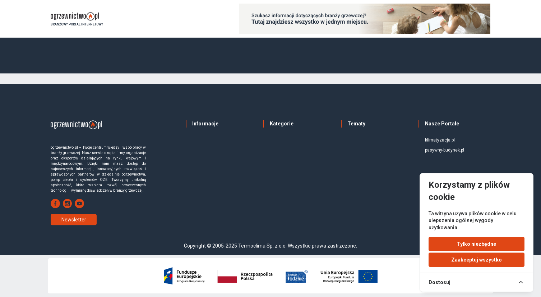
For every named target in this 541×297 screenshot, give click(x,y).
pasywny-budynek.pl (444, 150)
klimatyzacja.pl (440, 140)
